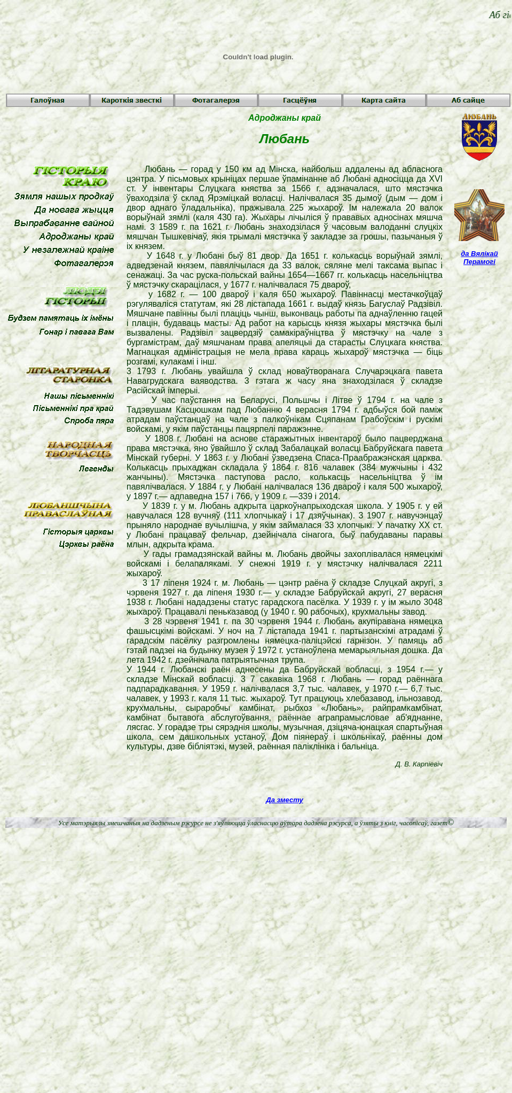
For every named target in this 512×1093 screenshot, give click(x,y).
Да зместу (284, 800)
